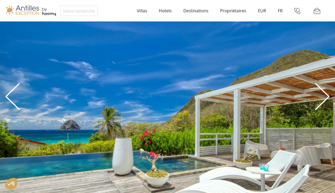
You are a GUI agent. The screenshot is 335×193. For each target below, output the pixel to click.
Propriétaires (233, 11)
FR (280, 11)
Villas (142, 11)
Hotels (165, 11)
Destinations (195, 11)
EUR (262, 11)
